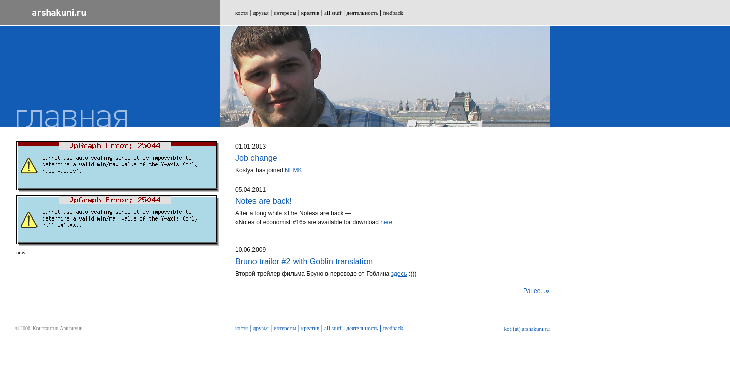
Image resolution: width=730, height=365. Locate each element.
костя (241, 13)
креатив (310, 13)
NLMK (293, 170)
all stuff (333, 13)
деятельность (362, 13)
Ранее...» (536, 291)
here (386, 222)
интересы (285, 13)
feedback (393, 13)
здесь (399, 273)
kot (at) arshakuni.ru (527, 328)
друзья (261, 13)
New (20, 252)
